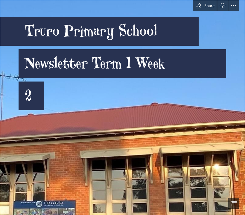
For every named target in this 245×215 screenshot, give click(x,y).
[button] (205, 5)
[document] (122, 107)
